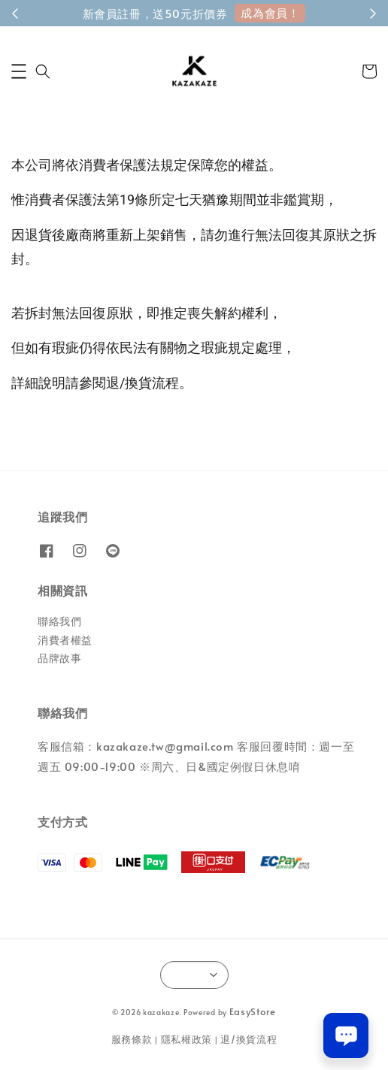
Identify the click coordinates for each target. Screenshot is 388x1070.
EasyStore (252, 1011)
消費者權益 (65, 640)
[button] (18, 71)
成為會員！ (270, 12)
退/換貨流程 (248, 1039)
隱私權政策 (187, 1039)
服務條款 (132, 1039)
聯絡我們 (59, 621)
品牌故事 (59, 658)
